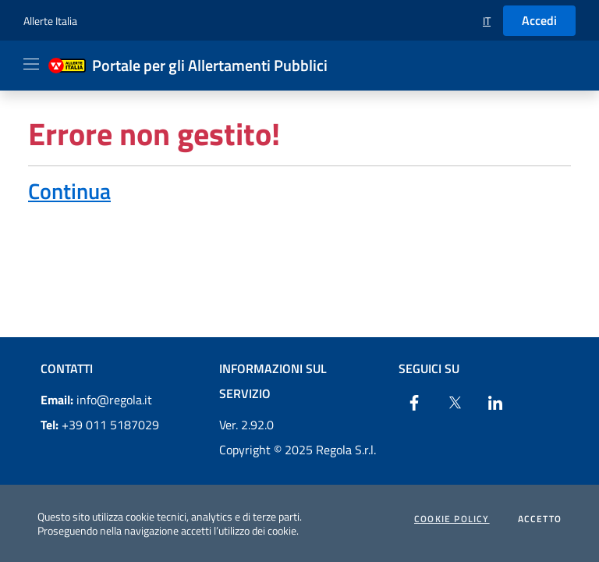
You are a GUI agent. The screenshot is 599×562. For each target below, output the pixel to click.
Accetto (540, 519)
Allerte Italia (50, 20)
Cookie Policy (452, 519)
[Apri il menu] (31, 64)
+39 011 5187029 (100, 424)
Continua (69, 191)
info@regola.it (96, 399)
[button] (486, 20)
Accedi (539, 20)
